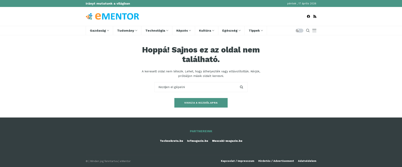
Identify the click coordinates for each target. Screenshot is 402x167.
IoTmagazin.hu (197, 140)
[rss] (314, 16)
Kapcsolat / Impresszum (237, 160)
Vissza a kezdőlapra (201, 102)
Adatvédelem (307, 160)
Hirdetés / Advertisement (276, 160)
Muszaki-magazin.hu (227, 140)
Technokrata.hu (171, 140)
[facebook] (308, 16)
